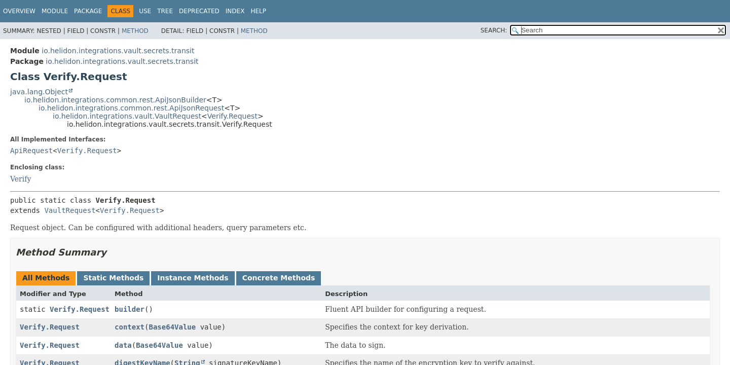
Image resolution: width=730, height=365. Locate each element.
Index (235, 11)
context (129, 327)
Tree (165, 11)
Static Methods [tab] (113, 278)
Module (55, 11)
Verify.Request (232, 116)
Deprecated (199, 11)
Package (88, 11)
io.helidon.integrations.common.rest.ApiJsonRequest (131, 108)
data (123, 345)
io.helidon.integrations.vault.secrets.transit (118, 51)
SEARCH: (494, 30)
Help (258, 11)
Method (135, 30)
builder (129, 309)
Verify (20, 179)
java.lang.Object (39, 92)
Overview (19, 11)
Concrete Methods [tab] (278, 278)
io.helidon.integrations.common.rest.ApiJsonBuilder (115, 100)
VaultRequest (69, 210)
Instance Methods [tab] (192, 278)
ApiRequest (31, 151)
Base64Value (172, 327)
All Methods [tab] (45, 278)
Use (145, 11)
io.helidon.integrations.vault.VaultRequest (127, 116)
